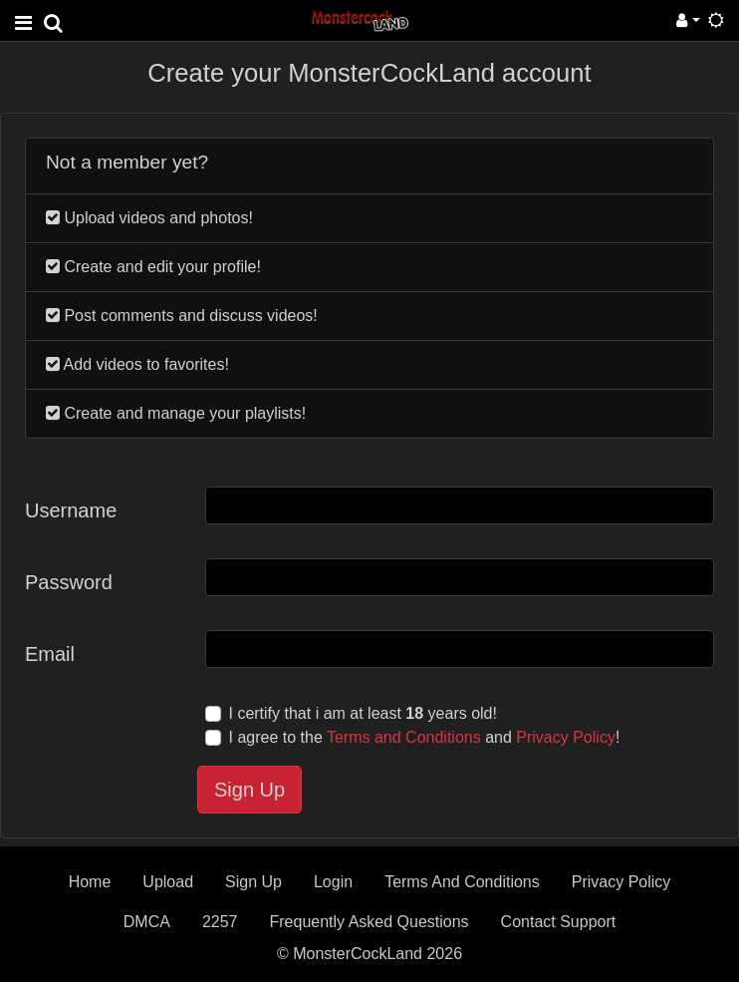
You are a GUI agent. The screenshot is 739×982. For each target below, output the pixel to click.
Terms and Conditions (404, 737)
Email (50, 654)
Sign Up (249, 790)
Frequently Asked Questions (368, 921)
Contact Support (558, 921)
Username (71, 510)
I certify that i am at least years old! (363, 713)
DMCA (146, 921)
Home (90, 881)
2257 (220, 921)
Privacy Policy (566, 737)
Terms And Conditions (462, 881)
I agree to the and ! (424, 737)
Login (333, 881)
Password (69, 582)
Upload (167, 881)
